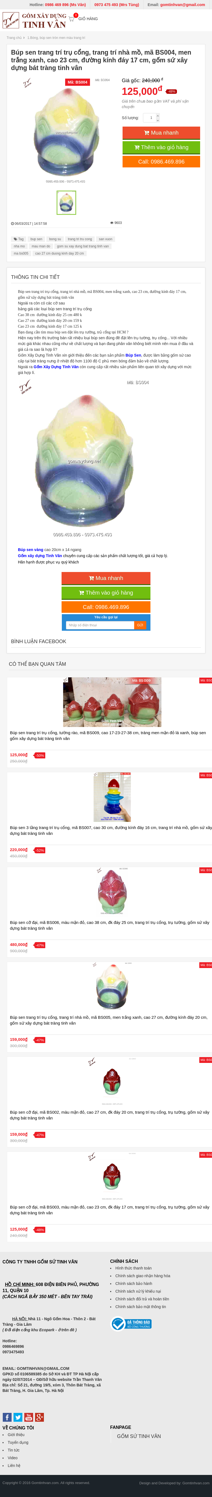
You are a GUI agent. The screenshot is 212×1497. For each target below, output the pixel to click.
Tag (18, 239)
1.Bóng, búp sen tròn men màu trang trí (56, 38)
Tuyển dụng (18, 1442)
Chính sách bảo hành (133, 1283)
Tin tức (14, 1450)
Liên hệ (14, 1465)
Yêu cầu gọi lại (106, 617)
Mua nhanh (161, 133)
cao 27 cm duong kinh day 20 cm (59, 253)
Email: (176, 4)
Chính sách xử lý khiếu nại (138, 1291)
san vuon (105, 239)
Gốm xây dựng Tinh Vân (40, 556)
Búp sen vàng (30, 549)
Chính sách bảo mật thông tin (140, 1306)
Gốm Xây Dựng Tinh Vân (56, 367)
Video (13, 1458)
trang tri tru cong (80, 239)
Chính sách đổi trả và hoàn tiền (142, 1299)
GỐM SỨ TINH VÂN (139, 1436)
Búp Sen (133, 355)
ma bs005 (21, 253)
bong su (55, 239)
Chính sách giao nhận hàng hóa (142, 1276)
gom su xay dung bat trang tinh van (83, 246)
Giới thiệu (16, 1434)
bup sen (36, 239)
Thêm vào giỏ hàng (161, 147)
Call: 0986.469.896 (161, 162)
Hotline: (58, 4)
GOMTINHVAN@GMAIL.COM (43, 1368)
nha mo (19, 246)
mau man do (41, 246)
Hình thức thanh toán (133, 1268)
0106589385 (31, 1374)
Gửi (140, 625)
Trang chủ (14, 38)
